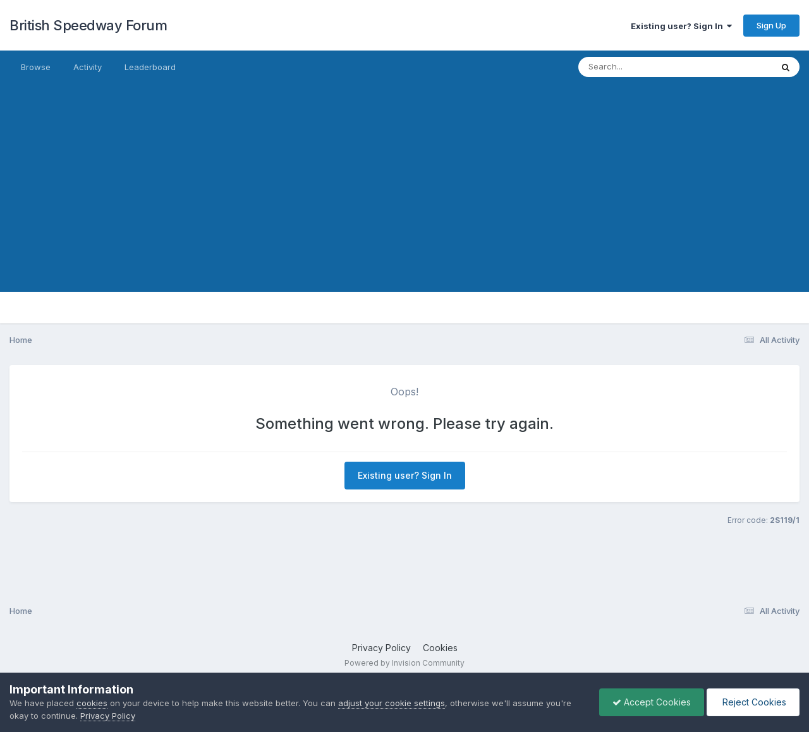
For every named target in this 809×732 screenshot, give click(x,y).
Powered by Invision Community (404, 663)
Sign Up (771, 25)
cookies (91, 703)
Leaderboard (150, 67)
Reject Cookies (753, 702)
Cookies (440, 647)
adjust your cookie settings (391, 703)
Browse (36, 67)
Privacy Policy (381, 647)
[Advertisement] (404, 203)
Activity (87, 67)
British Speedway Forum (88, 25)
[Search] (640, 67)
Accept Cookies (651, 702)
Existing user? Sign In (681, 26)
